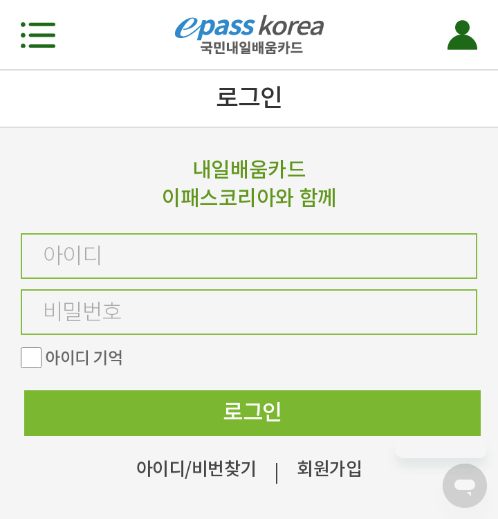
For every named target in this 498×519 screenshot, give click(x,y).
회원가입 (329, 468)
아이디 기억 (83, 358)
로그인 (252, 412)
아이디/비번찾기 (196, 468)
